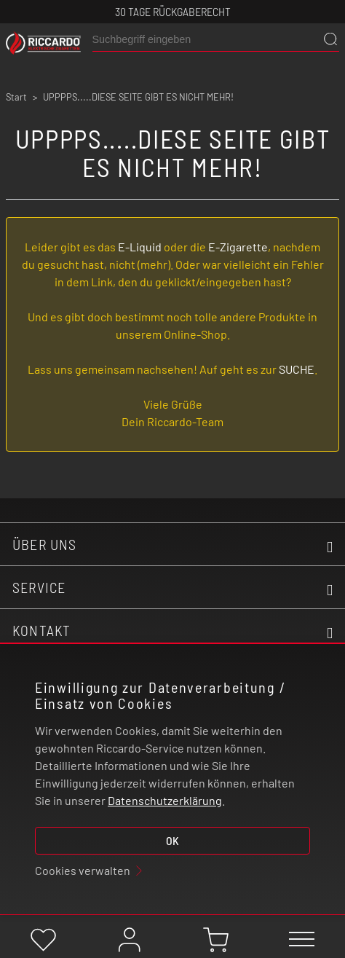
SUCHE (296, 369)
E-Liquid (140, 247)
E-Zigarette (238, 247)
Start (16, 97)
